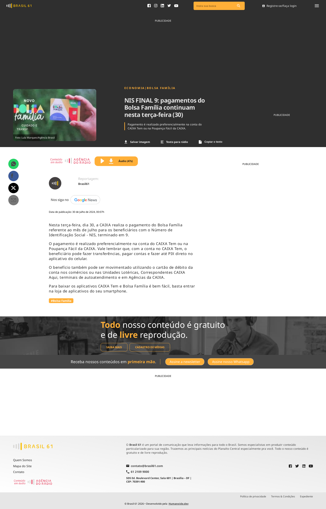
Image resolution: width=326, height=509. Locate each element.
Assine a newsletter (184, 361)
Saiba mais (114, 347)
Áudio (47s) (121, 161)
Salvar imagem (137, 142)
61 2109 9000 (137, 471)
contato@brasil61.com (144, 466)
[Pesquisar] (238, 6)
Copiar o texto (210, 142)
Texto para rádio (174, 142)
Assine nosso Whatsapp (230, 361)
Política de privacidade (253, 496)
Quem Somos (22, 460)
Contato (18, 472)
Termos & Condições (283, 496)
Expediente (306, 496)
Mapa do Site (22, 466)
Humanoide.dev (179, 503)
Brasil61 (83, 184)
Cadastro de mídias (149, 347)
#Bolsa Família (61, 301)
